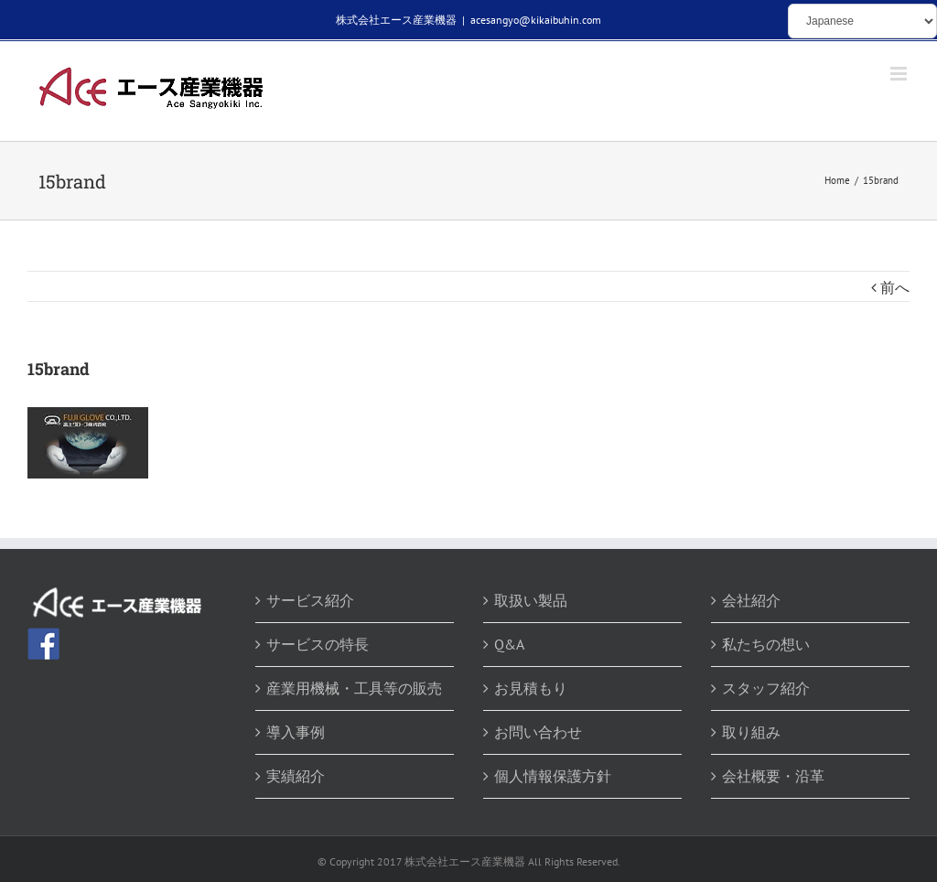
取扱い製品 (530, 600)
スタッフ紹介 (766, 688)
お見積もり (530, 688)
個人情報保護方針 (552, 776)
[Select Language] (862, 21)
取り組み (751, 732)
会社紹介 (751, 600)
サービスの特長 (317, 644)
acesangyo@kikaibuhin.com (535, 20)
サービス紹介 (310, 600)
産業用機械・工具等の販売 (354, 688)
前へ (895, 287)
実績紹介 (295, 776)
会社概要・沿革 (773, 776)
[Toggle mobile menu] (900, 73)
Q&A (509, 644)
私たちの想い (766, 644)
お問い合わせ (538, 732)
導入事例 (295, 732)
